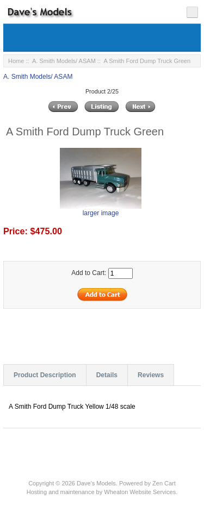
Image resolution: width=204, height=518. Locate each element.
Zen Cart (164, 483)
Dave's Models (96, 483)
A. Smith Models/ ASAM (64, 61)
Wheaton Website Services (140, 492)
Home (16, 61)
